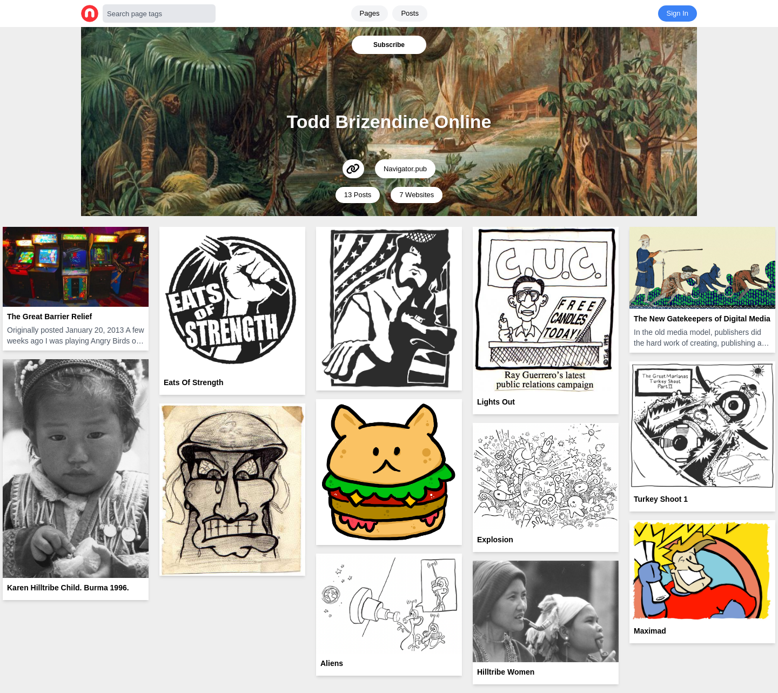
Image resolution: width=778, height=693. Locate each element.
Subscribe (389, 45)
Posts (410, 13)
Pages (370, 13)
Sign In (677, 13)
